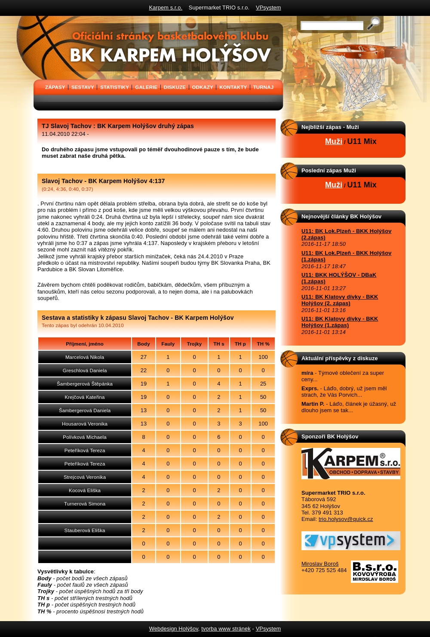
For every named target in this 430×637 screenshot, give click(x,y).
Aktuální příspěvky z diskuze (339, 358)
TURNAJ (263, 87)
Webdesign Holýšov (173, 628)
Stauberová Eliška (84, 530)
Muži (333, 141)
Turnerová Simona (84, 503)
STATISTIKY (114, 87)
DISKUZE (175, 87)
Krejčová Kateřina (85, 397)
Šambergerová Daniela (85, 410)
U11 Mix (362, 141)
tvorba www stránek (226, 628)
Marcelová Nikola (84, 357)
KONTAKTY (233, 87)
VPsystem (268, 7)
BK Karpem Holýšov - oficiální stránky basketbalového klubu (36, 19)
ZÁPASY (55, 87)
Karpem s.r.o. (165, 7)
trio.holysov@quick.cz (346, 519)
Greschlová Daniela (85, 370)
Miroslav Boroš (319, 563)
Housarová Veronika (85, 423)
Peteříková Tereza (84, 450)
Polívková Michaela (85, 437)
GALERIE (146, 87)
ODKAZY (202, 87)
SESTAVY (82, 87)
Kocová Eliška (85, 490)
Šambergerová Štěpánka (85, 383)
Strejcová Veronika (85, 477)
